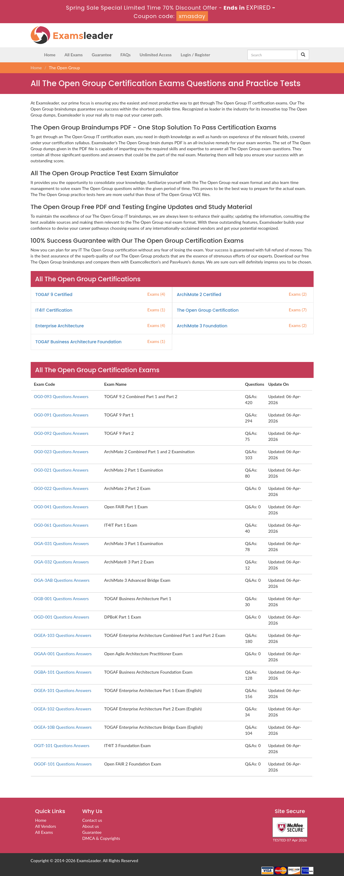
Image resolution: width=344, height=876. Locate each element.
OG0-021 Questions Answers (61, 469)
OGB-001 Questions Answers (61, 598)
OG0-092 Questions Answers (61, 433)
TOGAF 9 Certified (54, 294)
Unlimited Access (156, 54)
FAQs (125, 54)
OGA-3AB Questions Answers (62, 580)
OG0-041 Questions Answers (61, 506)
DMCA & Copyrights (101, 838)
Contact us (92, 820)
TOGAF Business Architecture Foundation (79, 342)
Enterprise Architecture (60, 326)
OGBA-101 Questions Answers (63, 672)
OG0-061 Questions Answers (61, 525)
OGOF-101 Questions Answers (63, 763)
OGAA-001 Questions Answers (63, 653)
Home (50, 54)
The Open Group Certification (208, 310)
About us (90, 826)
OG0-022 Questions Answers (61, 488)
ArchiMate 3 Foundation (202, 326)
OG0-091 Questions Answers (61, 414)
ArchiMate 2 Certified (199, 294)
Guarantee (101, 54)
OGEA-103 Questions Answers (62, 635)
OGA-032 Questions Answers (61, 561)
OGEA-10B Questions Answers (63, 727)
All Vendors (45, 826)
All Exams (73, 54)
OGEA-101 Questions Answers (62, 690)
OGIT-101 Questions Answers (62, 745)
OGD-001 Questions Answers (61, 616)
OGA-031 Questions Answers (61, 543)
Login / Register (195, 54)
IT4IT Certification (54, 310)
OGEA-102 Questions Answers (62, 708)
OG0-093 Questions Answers (61, 396)
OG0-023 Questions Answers (61, 451)
